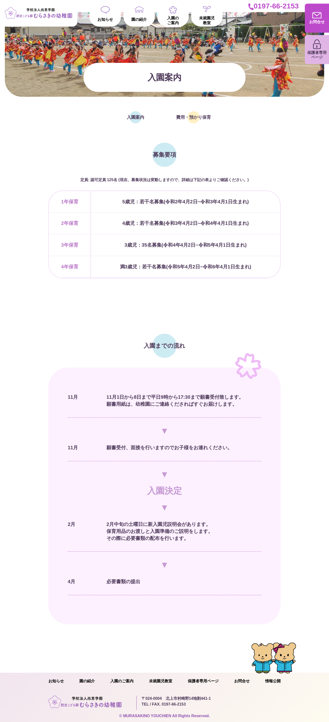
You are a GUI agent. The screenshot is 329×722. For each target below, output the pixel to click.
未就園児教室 (207, 15)
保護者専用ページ (203, 681)
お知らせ (105, 14)
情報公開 (273, 681)
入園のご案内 (173, 15)
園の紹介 (139, 14)
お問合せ (242, 681)
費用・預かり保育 (193, 117)
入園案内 (135, 117)
